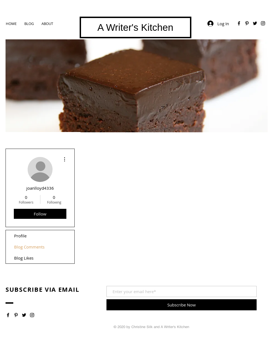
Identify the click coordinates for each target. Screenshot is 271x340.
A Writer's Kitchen (135, 27)
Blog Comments (29, 247)
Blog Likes (23, 258)
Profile (20, 235)
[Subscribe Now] (181, 304)
